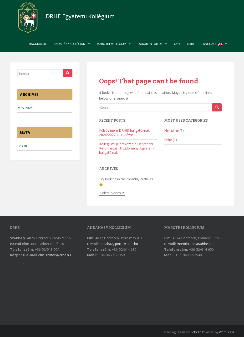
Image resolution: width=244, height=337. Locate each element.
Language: (212, 44)
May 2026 (25, 108)
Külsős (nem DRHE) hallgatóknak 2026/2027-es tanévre (124, 132)
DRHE (190, 44)
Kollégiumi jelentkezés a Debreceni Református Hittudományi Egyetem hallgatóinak (126, 148)
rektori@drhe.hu (58, 255)
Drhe (168, 139)
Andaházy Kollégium (70, 44)
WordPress (226, 332)
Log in (22, 146)
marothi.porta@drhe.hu (195, 243)
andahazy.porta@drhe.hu (119, 243)
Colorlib (195, 332)
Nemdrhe (171, 130)
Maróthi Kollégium (111, 44)
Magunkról (37, 44)
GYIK (177, 44)
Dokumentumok (150, 44)
